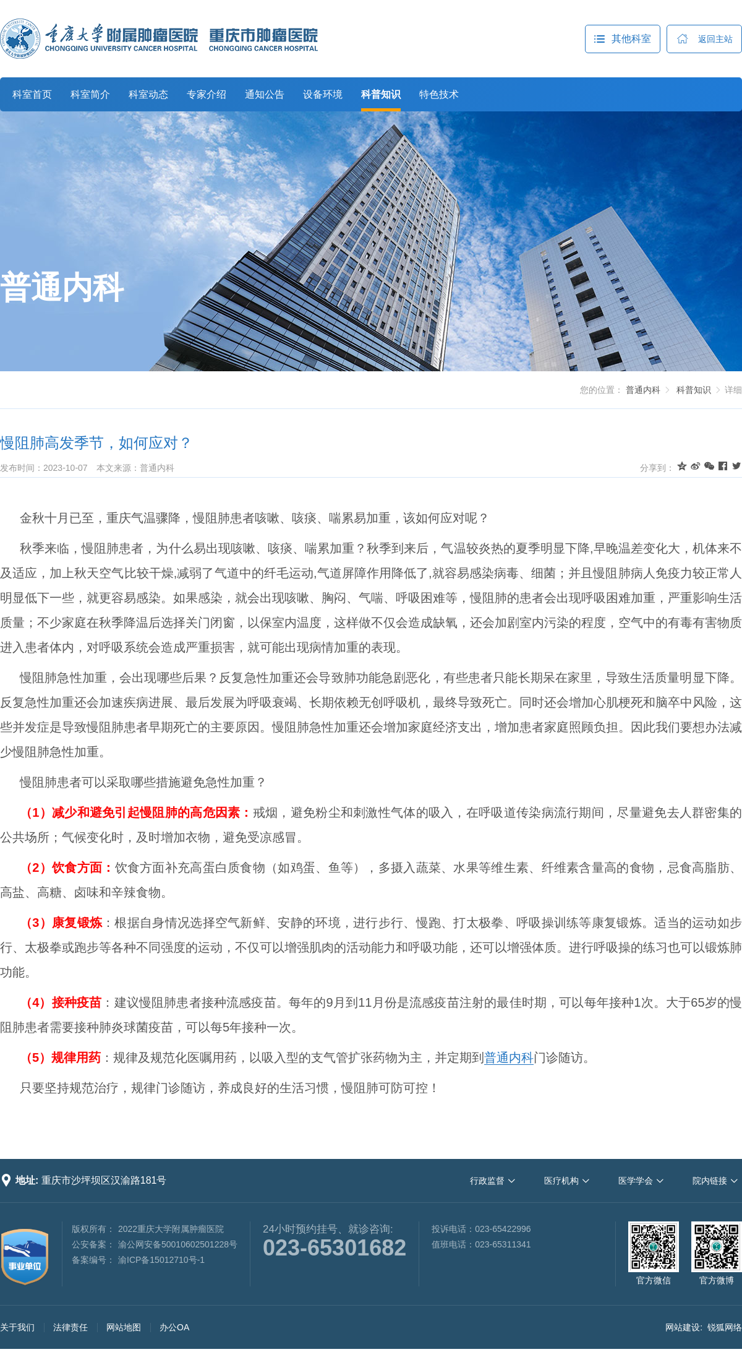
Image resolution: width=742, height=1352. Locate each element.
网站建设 (682, 1327)
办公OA (174, 1327)
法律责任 (70, 1327)
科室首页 (32, 94)
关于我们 (17, 1327)
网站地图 (123, 1327)
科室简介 (90, 94)
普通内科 (62, 287)
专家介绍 (206, 94)
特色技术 (439, 94)
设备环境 (323, 94)
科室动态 (148, 94)
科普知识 (381, 94)
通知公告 (264, 94)
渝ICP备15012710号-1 (161, 1260)
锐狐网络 (724, 1327)
